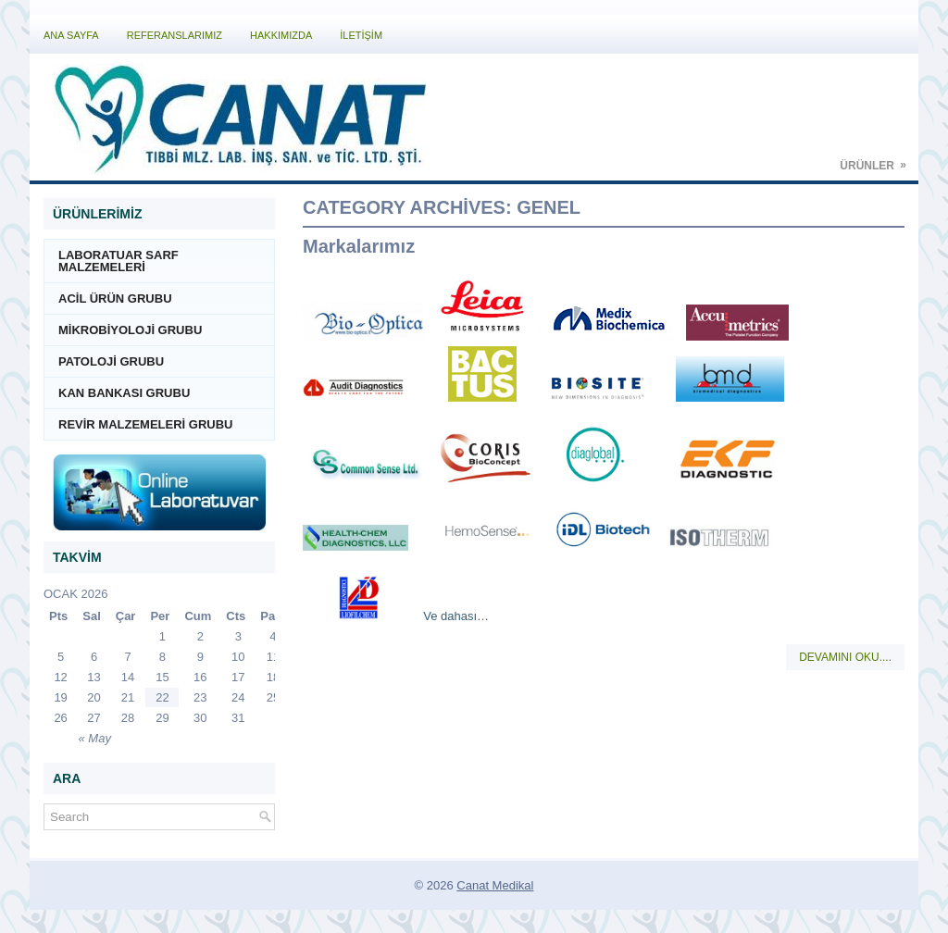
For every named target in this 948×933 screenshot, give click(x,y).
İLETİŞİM (361, 35)
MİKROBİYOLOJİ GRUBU (130, 330)
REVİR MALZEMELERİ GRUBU (145, 424)
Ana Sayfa (71, 35)
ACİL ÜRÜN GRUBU (115, 298)
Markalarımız (359, 246)
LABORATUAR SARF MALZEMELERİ (118, 261)
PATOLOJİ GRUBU (111, 361)
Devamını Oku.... (845, 657)
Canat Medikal (494, 885)
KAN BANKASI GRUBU (124, 393)
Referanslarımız (174, 35)
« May (95, 738)
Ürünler (879, 159)
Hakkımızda (281, 35)
